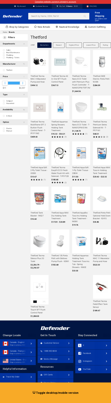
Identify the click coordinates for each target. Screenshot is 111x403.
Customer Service (40, 6)
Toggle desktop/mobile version (56, 393)
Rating (105, 45)
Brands (12, 32)
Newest (59, 45)
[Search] (86, 16)
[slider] (5, 83)
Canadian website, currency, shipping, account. (55, 2)
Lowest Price (91, 45)
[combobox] (58, 16)
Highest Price (74, 45)
